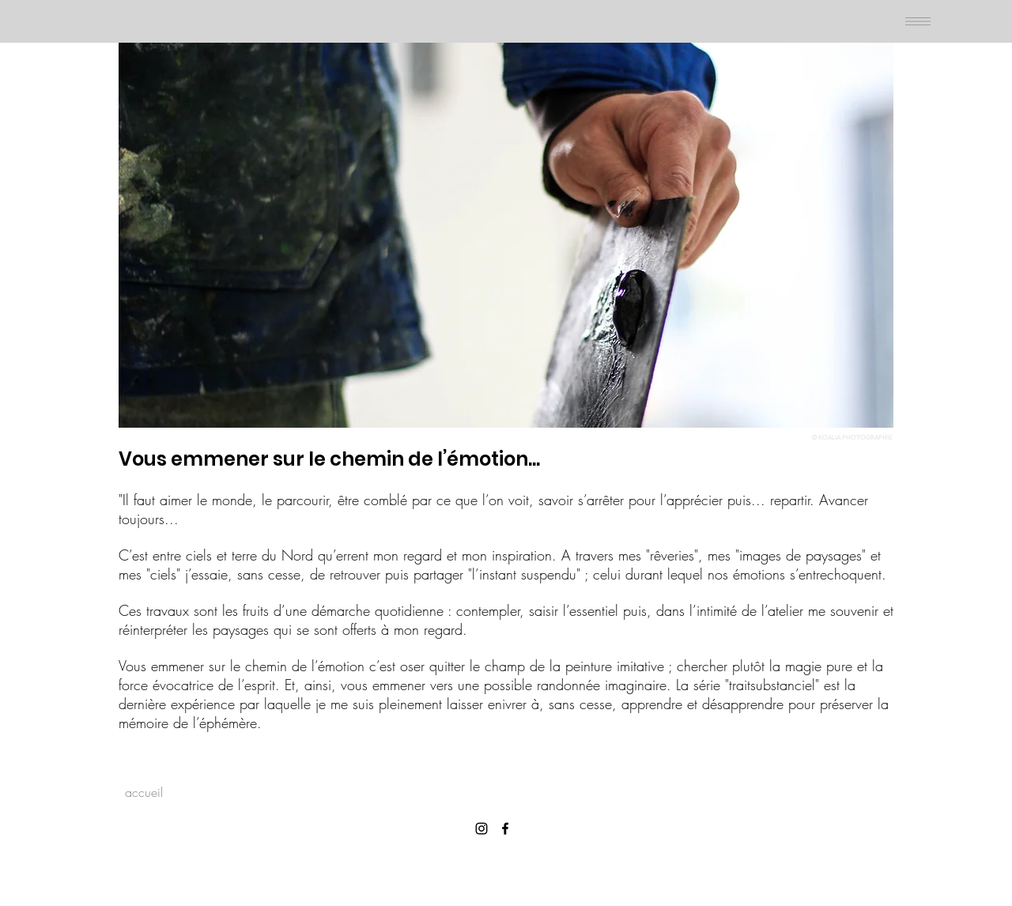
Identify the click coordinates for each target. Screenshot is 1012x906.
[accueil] (143, 792)
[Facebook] (505, 828)
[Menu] (917, 21)
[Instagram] (481, 828)
